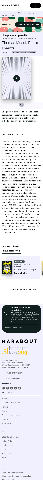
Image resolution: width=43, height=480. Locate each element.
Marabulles (12, 13)
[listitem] (4, 388)
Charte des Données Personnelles (16, 476)
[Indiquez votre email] (19, 327)
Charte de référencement (12, 473)
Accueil (4, 13)
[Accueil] (11, 5)
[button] (28, 24)
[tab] (8, 134)
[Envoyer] (36, 327)
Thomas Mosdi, (15, 43)
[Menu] (35, 5)
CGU (4, 470)
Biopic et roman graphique (26, 13)
